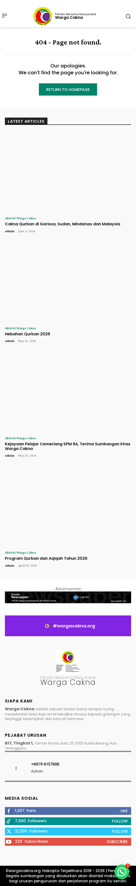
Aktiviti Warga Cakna (20, 218)
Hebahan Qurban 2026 (27, 334)
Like (124, 811)
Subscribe (117, 841)
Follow (120, 821)
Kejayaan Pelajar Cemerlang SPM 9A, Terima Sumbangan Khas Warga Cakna (67, 446)
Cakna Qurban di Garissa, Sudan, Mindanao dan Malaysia (62, 224)
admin (9, 231)
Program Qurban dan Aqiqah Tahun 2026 (46, 558)
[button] (121, 871)
